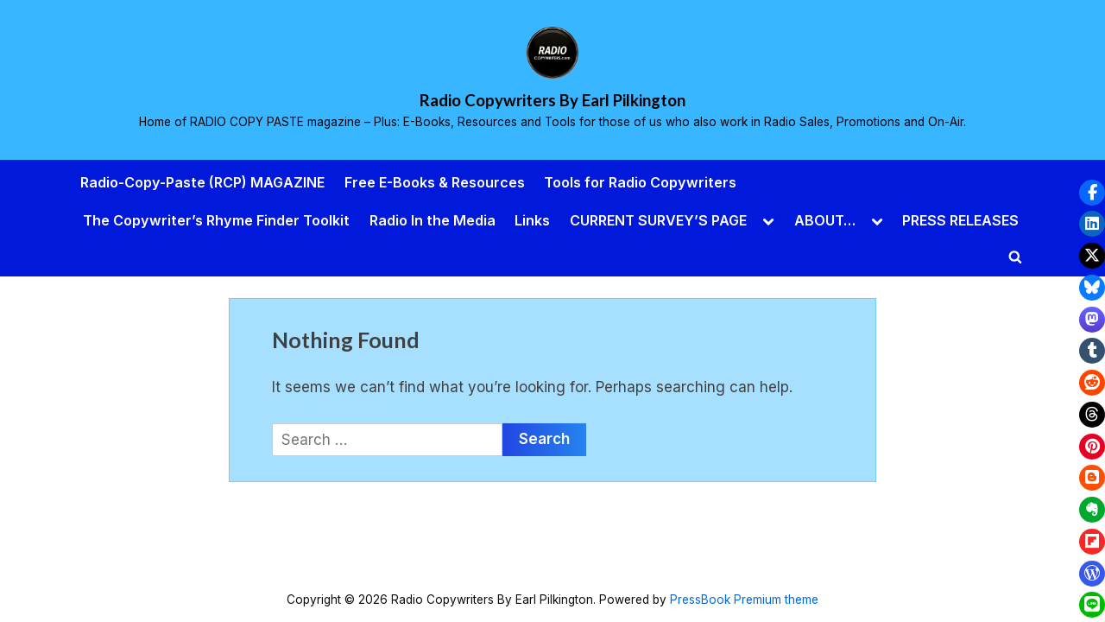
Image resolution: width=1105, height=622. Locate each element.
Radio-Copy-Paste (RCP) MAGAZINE (202, 182)
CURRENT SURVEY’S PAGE (658, 220)
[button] (1092, 193)
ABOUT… (825, 220)
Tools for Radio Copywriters (640, 182)
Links (532, 220)
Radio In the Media (432, 220)
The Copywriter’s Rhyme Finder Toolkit (216, 220)
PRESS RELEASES (960, 220)
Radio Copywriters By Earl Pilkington (552, 100)
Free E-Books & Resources (434, 182)
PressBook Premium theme (744, 599)
